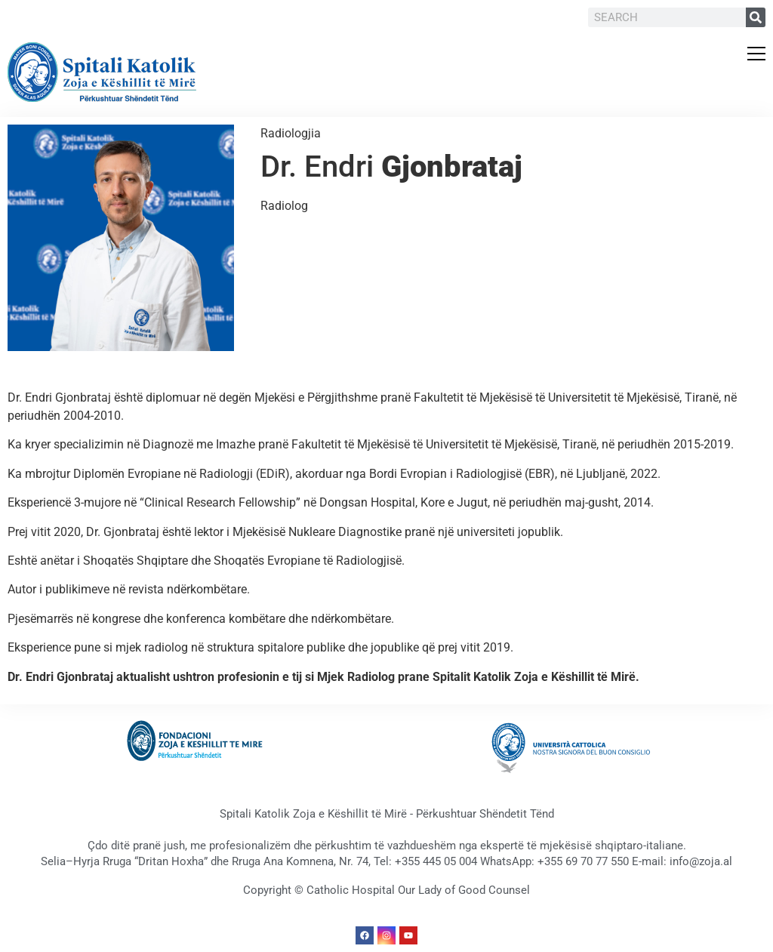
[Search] (755, 17)
